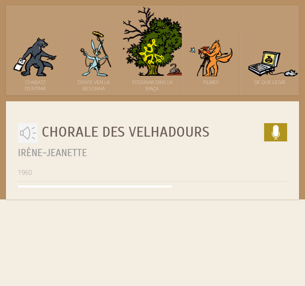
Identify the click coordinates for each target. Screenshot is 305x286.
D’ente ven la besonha (93, 85)
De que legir (269, 82)
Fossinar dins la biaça (152, 85)
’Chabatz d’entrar (35, 85)
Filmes (211, 82)
